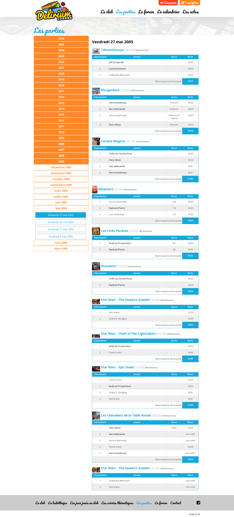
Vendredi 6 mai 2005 (60, 236)
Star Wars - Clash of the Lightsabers (133, 333)
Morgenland (115, 90)
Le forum (146, 11)
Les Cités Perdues (119, 231)
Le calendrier (168, 11)
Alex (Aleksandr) (117, 108)
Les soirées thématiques (117, 503)
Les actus (190, 11)
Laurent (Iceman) (117, 68)
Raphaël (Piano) (117, 208)
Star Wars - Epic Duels (122, 367)
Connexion (168, 2)
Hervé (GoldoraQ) (117, 102)
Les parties (125, 11)
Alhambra (110, 189)
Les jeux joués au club (84, 503)
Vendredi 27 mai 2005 (61, 215)
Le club (107, 11)
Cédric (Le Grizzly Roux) (120, 153)
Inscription (190, 2)
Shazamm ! (114, 266)
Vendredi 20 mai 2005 (61, 222)
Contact (175, 503)
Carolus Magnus (118, 141)
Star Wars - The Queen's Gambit (130, 300)
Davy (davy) (115, 124)
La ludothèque (57, 503)
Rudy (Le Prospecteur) (120, 243)
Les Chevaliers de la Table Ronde (131, 415)
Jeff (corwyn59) (116, 62)
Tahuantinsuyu (117, 50)
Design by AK (194, 514)
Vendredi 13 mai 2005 (61, 229)
